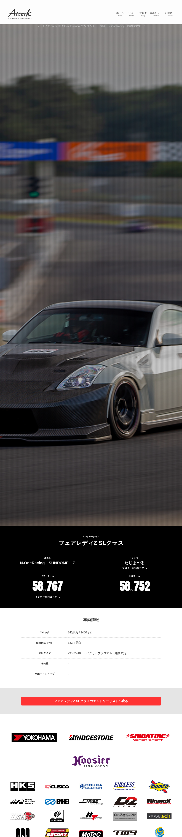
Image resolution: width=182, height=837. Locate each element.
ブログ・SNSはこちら (134, 568)
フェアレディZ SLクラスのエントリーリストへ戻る (91, 701)
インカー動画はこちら (47, 596)
